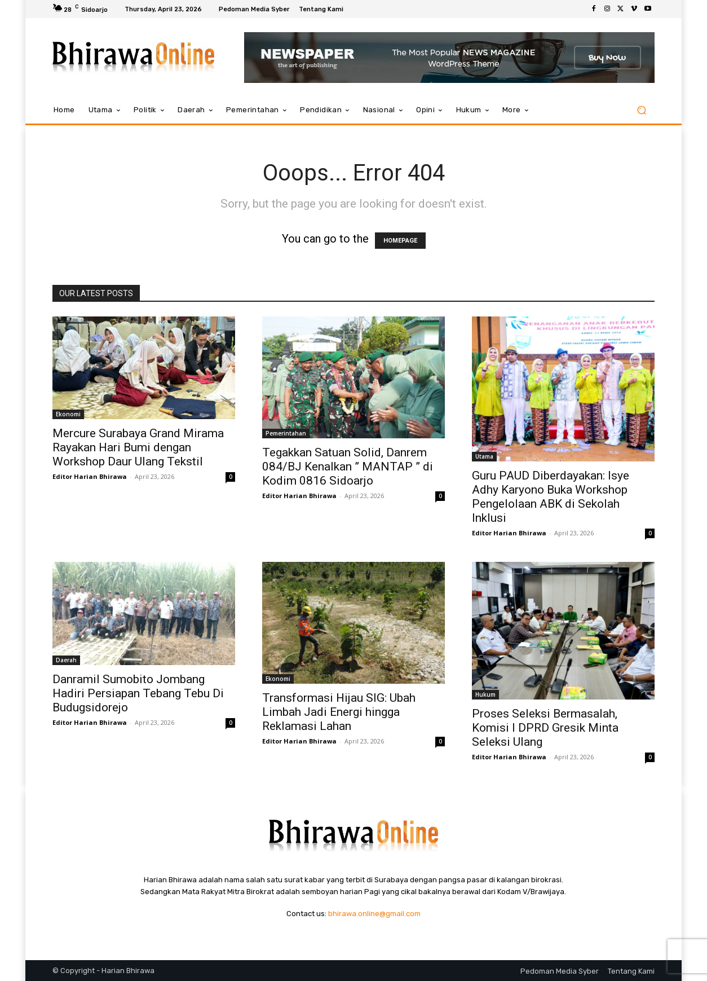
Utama (484, 456)
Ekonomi (68, 414)
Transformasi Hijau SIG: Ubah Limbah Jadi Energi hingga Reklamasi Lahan (339, 712)
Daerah (66, 660)
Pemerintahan (286, 433)
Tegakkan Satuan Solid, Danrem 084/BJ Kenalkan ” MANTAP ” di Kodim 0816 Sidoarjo (347, 466)
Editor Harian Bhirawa (89, 476)
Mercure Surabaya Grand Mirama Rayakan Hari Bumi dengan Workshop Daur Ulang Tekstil (138, 447)
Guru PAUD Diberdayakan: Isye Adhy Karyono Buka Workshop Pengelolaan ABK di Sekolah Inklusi (550, 497)
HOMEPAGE (400, 240)
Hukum (485, 694)
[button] (641, 110)
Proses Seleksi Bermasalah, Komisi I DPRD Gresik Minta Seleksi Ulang (545, 728)
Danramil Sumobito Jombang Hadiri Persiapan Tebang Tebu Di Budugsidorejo (138, 693)
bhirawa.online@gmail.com (374, 913)
